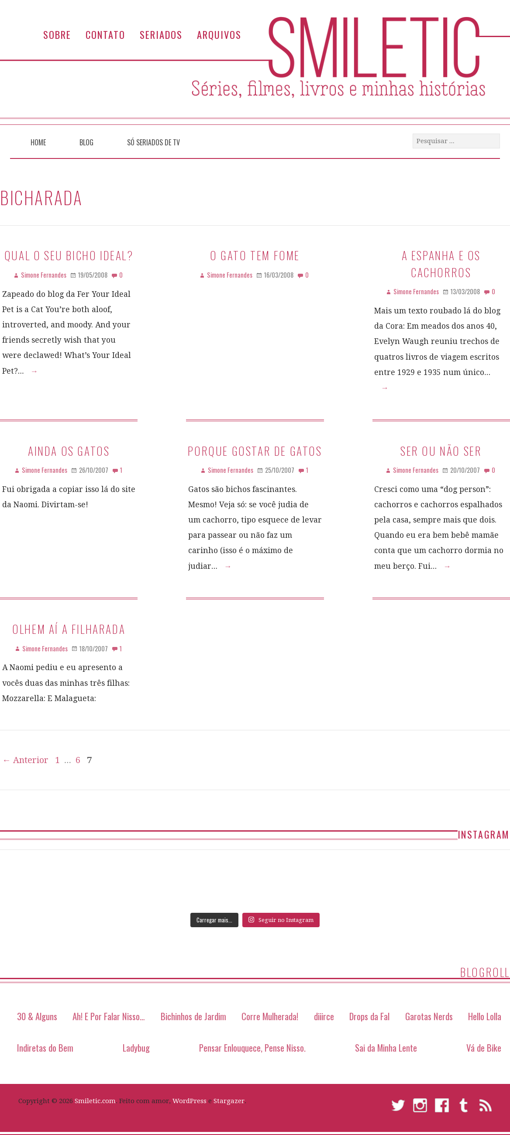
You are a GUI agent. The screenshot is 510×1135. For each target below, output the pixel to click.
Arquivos (219, 34)
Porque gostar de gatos (255, 450)
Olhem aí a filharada (68, 628)
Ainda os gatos (69, 450)
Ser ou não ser (441, 450)
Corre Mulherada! (269, 1016)
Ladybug (136, 1047)
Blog (86, 142)
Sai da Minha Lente (386, 1047)
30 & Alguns (37, 1016)
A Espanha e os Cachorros (441, 263)
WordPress (189, 1101)
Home (38, 142)
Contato (105, 34)
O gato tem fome (255, 255)
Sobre (57, 34)
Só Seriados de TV (153, 142)
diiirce (324, 1016)
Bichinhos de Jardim (193, 1016)
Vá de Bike (483, 1047)
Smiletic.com (95, 1101)
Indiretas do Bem (45, 1047)
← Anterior (25, 760)
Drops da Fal (369, 1016)
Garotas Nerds (429, 1016)
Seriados (161, 34)
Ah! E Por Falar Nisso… (108, 1016)
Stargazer (229, 1101)
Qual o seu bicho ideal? (69, 255)
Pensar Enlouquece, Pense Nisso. (252, 1047)
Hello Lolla (484, 1016)
